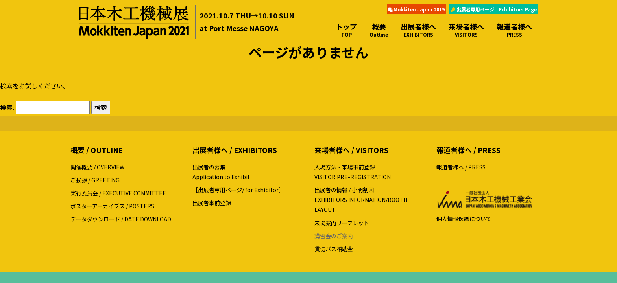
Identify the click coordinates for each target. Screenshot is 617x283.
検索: (7, 107)
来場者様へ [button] (466, 29)
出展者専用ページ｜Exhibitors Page (494, 9)
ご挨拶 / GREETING (95, 180)
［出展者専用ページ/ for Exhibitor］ (238, 190)
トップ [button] (346, 29)
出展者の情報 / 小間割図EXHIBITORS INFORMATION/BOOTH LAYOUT (360, 199)
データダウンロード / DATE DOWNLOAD (120, 219)
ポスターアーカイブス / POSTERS (112, 206)
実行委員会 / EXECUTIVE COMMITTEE (118, 193)
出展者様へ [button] (418, 29)
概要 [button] (378, 29)
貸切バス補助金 (333, 249)
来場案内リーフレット (341, 223)
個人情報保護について (463, 218)
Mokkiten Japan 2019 (416, 9)
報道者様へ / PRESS (461, 167)
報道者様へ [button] (514, 29)
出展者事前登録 (211, 203)
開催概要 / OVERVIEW (97, 167)
